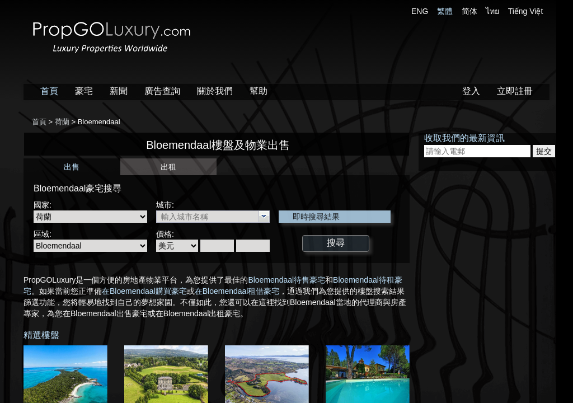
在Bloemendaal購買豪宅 (144, 291)
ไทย (492, 11)
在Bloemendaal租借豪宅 (237, 291)
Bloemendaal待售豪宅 (286, 279)
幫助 (258, 91)
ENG (419, 11)
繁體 (445, 11)
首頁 (49, 91)
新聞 (119, 91)
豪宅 (84, 91)
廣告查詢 (162, 91)
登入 (471, 91)
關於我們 (215, 91)
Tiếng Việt (525, 11)
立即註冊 (515, 91)
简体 (469, 11)
